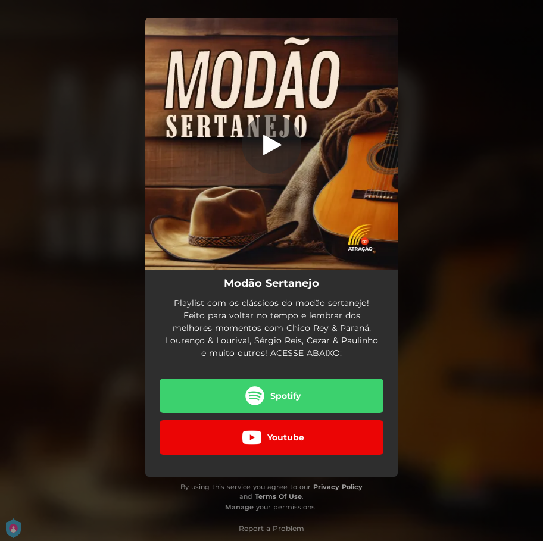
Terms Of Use (278, 496)
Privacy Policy (338, 487)
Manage (239, 507)
